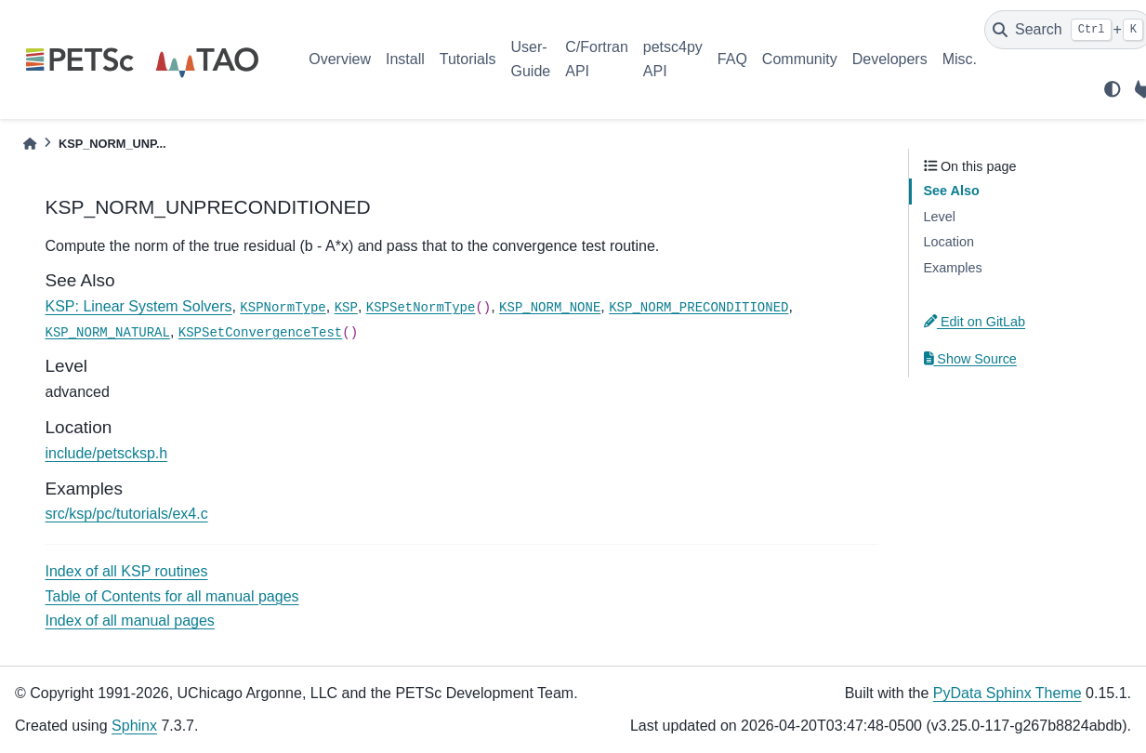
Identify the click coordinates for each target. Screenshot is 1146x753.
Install (405, 59)
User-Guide (531, 59)
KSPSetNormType (421, 307)
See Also (952, 190)
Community (799, 59)
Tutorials (468, 59)
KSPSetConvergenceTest (260, 332)
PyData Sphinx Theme (1007, 693)
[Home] (29, 143)
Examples (953, 267)
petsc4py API (673, 59)
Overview (340, 59)
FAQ (732, 59)
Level (939, 216)
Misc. (959, 59)
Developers (890, 59)
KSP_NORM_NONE (549, 307)
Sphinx (134, 725)
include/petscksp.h (107, 453)
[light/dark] (1112, 89)
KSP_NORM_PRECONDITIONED (698, 307)
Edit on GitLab (975, 321)
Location (949, 241)
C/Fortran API (596, 59)
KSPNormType (282, 307)
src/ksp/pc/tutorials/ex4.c (127, 514)
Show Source (970, 358)
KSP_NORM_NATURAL (108, 332)
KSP (346, 307)
